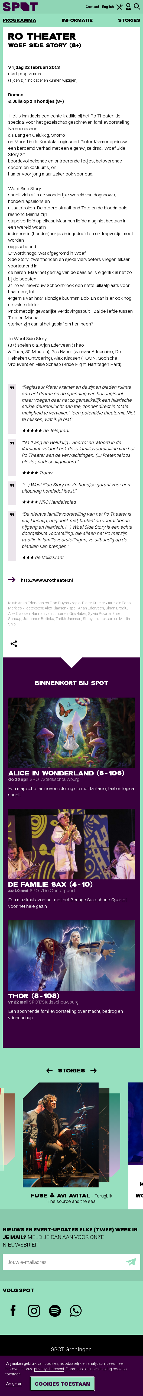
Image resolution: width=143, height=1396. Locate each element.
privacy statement (49, 1368)
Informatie (77, 20)
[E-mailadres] (71, 1262)
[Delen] (14, 643)
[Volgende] (94, 1070)
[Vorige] (49, 1070)
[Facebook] (13, 1311)
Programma (19, 20)
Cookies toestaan (62, 1383)
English (108, 7)
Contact (93, 7)
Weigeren (13, 1383)
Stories (129, 20)
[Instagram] (34, 1311)
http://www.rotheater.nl (47, 580)
